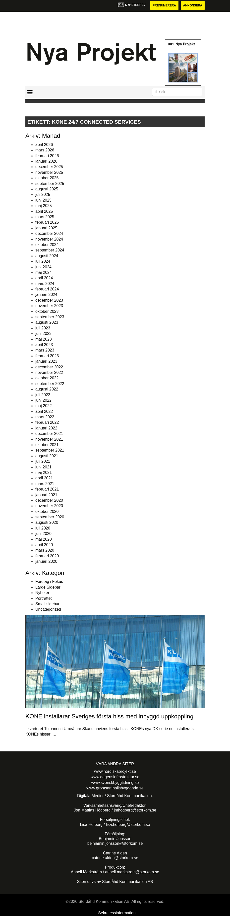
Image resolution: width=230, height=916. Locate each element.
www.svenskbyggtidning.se (115, 782)
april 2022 (44, 411)
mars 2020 (44, 550)
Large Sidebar (47, 587)
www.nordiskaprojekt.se (115, 771)
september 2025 (49, 183)
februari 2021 (47, 489)
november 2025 (49, 172)
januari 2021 (46, 495)
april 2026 (44, 144)
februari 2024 (47, 289)
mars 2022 (44, 417)
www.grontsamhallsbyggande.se (114, 788)
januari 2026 (46, 161)
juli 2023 (42, 328)
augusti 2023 (46, 322)
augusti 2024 (46, 256)
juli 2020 (42, 528)
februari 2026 (47, 156)
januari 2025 (46, 228)
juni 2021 (43, 467)
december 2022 (49, 367)
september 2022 (49, 384)
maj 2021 (43, 472)
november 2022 (49, 372)
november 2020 (49, 506)
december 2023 (49, 300)
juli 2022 (42, 395)
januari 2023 (46, 361)
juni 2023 (43, 333)
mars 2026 (44, 150)
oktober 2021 (46, 445)
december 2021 (49, 433)
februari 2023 (47, 356)
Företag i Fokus (49, 582)
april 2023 (44, 345)
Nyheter (42, 593)
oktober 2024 (46, 245)
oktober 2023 (46, 311)
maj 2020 (43, 539)
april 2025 (44, 211)
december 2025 (49, 167)
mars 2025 (44, 217)
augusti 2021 (46, 456)
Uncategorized (48, 609)
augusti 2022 (46, 389)
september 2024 (49, 250)
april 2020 (44, 545)
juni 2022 (43, 400)
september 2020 (49, 517)
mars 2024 (44, 284)
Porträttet (43, 598)
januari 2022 (46, 428)
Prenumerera (164, 5)
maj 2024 (43, 272)
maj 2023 (43, 339)
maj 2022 (43, 406)
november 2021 (49, 439)
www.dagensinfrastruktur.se (115, 777)
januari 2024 (46, 295)
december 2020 (49, 500)
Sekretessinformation (116, 913)
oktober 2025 (46, 178)
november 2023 (49, 306)
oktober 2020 (46, 511)
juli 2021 (42, 461)
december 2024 (49, 233)
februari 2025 (47, 222)
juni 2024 (43, 267)
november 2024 (49, 239)
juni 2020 (43, 533)
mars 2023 (44, 350)
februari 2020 (47, 556)
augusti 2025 (46, 189)
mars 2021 (44, 484)
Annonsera (192, 5)
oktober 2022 (46, 378)
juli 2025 (42, 195)
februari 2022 (47, 423)
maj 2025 (43, 206)
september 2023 (49, 317)
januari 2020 (46, 561)
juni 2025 (43, 200)
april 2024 (44, 278)
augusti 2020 (46, 523)
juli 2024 (42, 261)
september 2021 (49, 450)
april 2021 (44, 478)
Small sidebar (47, 604)
